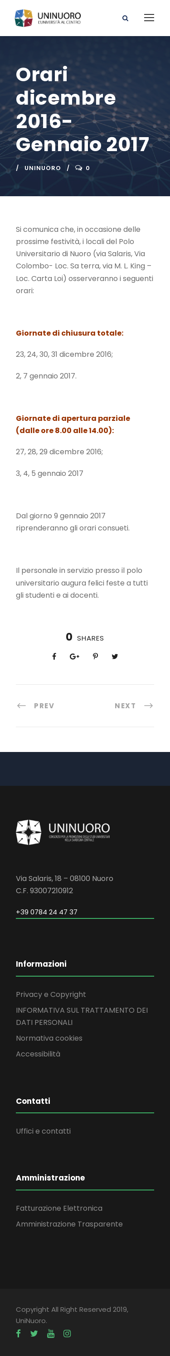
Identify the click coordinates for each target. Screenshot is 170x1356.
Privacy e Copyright (51, 994)
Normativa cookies (49, 1038)
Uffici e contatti (43, 1131)
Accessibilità (38, 1054)
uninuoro (42, 168)
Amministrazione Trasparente (69, 1224)
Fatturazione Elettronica (59, 1208)
